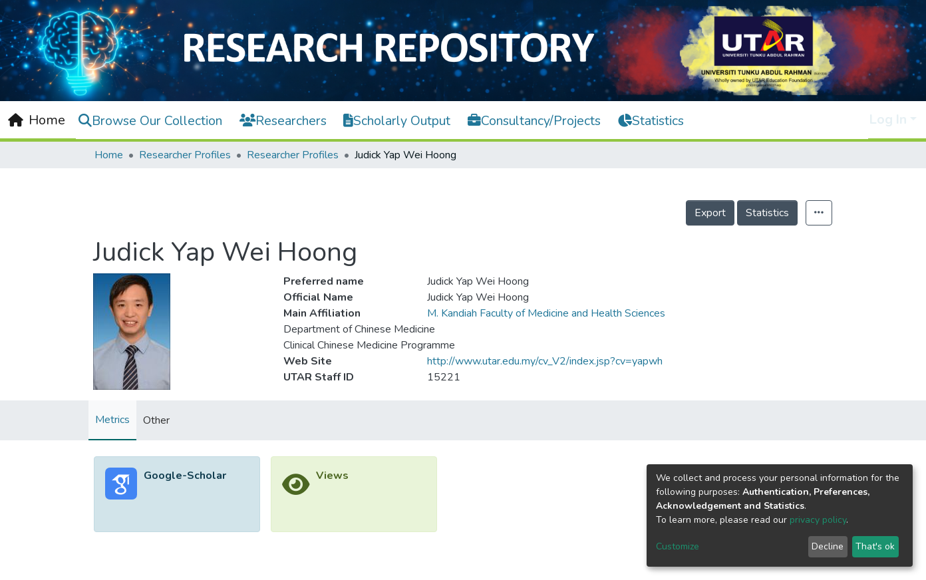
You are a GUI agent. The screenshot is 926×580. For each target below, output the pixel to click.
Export (710, 213)
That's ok (875, 546)
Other (156, 420)
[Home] (36, 120)
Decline (828, 546)
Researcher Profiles (185, 155)
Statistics (767, 213)
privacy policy (818, 519)
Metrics (112, 419)
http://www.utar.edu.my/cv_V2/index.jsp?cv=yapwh (545, 361)
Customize (677, 546)
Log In (888, 119)
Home (108, 155)
